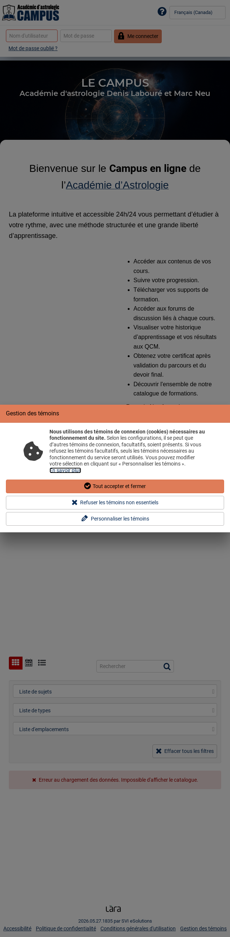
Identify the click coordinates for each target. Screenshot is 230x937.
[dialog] (115, 469)
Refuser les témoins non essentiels (115, 502)
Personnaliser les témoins (115, 518)
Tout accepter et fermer (115, 486)
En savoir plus (65, 470)
